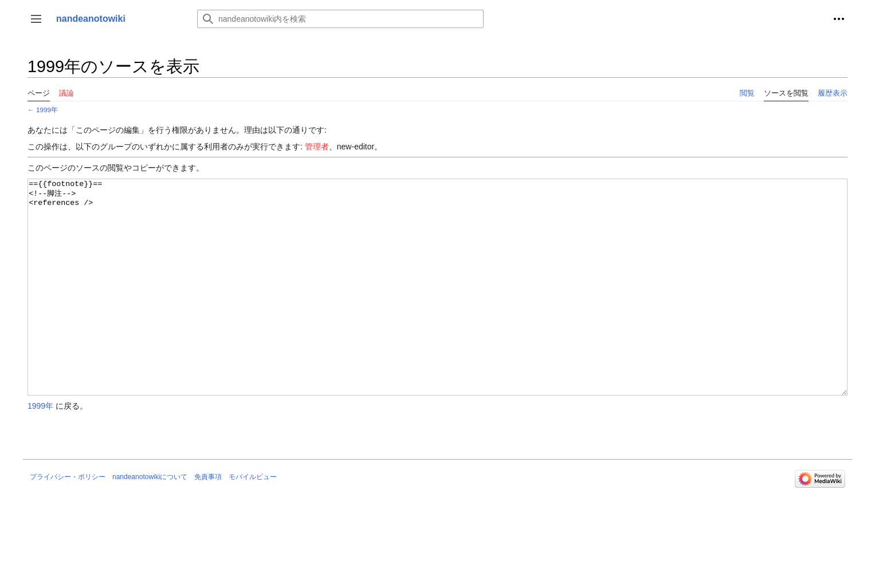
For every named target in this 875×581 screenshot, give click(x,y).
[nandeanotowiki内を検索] (340, 19)
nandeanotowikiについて (149, 520)
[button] (36, 19)
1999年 (47, 109)
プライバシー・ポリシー (67, 520)
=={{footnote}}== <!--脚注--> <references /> (437, 309)
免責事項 (208, 520)
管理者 (317, 146)
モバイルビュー (253, 520)
